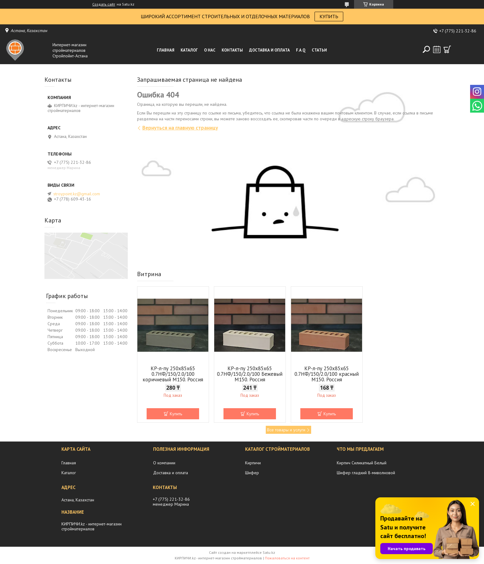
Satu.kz (269, 552)
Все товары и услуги (286, 430)
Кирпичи (253, 463)
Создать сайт (103, 4)
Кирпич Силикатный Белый (361, 463)
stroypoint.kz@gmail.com (76, 193)
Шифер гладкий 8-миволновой (366, 472)
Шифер (252, 472)
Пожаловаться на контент (287, 558)
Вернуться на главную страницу (180, 127)
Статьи (319, 50)
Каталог (189, 50)
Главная (165, 50)
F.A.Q (301, 50)
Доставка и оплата (269, 50)
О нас (209, 50)
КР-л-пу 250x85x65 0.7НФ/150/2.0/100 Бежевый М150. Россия (249, 374)
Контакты (232, 50)
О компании (164, 463)
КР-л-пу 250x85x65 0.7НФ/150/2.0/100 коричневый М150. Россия (173, 374)
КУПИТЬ (328, 16)
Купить (176, 414)
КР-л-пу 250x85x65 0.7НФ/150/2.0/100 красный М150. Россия (326, 374)
